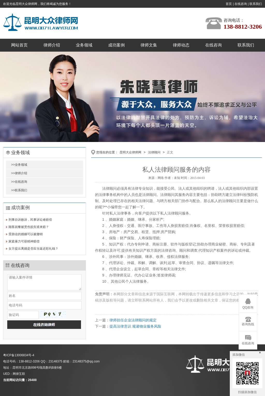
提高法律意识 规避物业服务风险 (135, 326)
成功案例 (116, 45)
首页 (229, 4)
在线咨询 (240, 4)
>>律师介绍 (19, 173)
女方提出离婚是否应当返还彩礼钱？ (33, 248)
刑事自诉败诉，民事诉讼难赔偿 (30, 219)
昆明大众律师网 (130, 152)
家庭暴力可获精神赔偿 (24, 241)
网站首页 (19, 45)
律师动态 (181, 45)
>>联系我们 (19, 190)
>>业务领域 (19, 165)
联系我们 (255, 4)
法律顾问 (154, 152)
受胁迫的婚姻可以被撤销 (26, 234)
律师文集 (149, 45)
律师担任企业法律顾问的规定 (133, 320)
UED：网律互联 (14, 374)
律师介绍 (51, 45)
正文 (170, 152)
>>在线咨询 (19, 182)
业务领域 (84, 45)
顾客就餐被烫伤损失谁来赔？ (29, 227)
